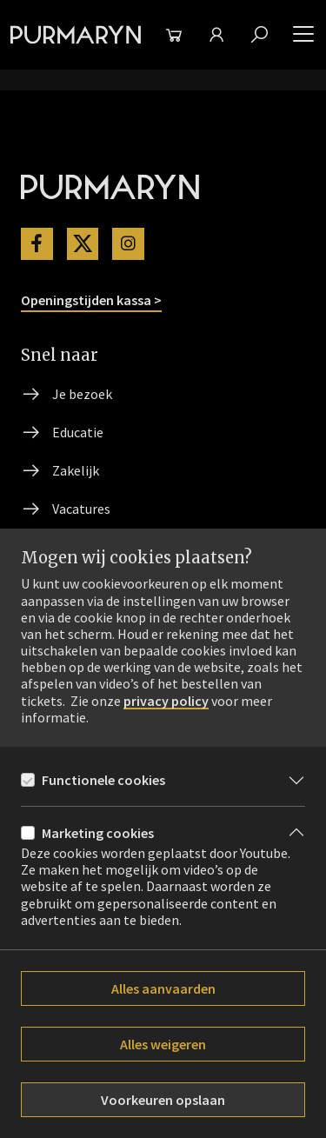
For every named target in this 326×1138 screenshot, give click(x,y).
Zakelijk (75, 470)
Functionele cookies (103, 780)
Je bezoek (82, 394)
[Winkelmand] (173, 35)
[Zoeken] (259, 35)
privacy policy (166, 701)
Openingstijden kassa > (91, 300)
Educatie (77, 432)
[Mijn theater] (216, 35)
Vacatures (81, 508)
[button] (303, 35)
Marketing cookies (98, 833)
